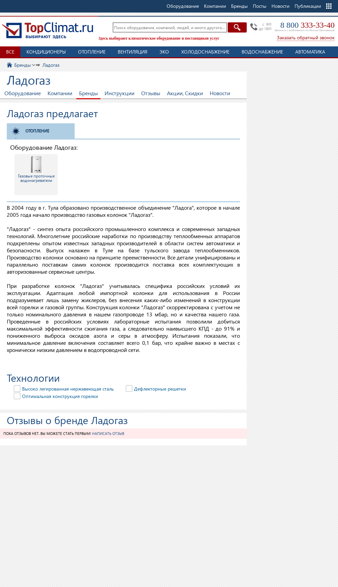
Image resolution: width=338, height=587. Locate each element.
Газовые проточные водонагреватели (36, 169)
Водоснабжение (262, 51)
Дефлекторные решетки (160, 388)
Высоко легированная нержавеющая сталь (68, 388)
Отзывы (150, 93)
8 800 (307, 25)
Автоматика (310, 51)
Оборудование (22, 93)
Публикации (308, 6)
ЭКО (164, 51)
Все (10, 51)
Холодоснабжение (205, 51)
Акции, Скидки (185, 93)
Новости (280, 6)
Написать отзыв (108, 433)
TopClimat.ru (47, 30)
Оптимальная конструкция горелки (60, 396)
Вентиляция (132, 51)
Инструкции (119, 93)
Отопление (92, 51)
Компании (60, 93)
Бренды (88, 93)
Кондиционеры (46, 51)
